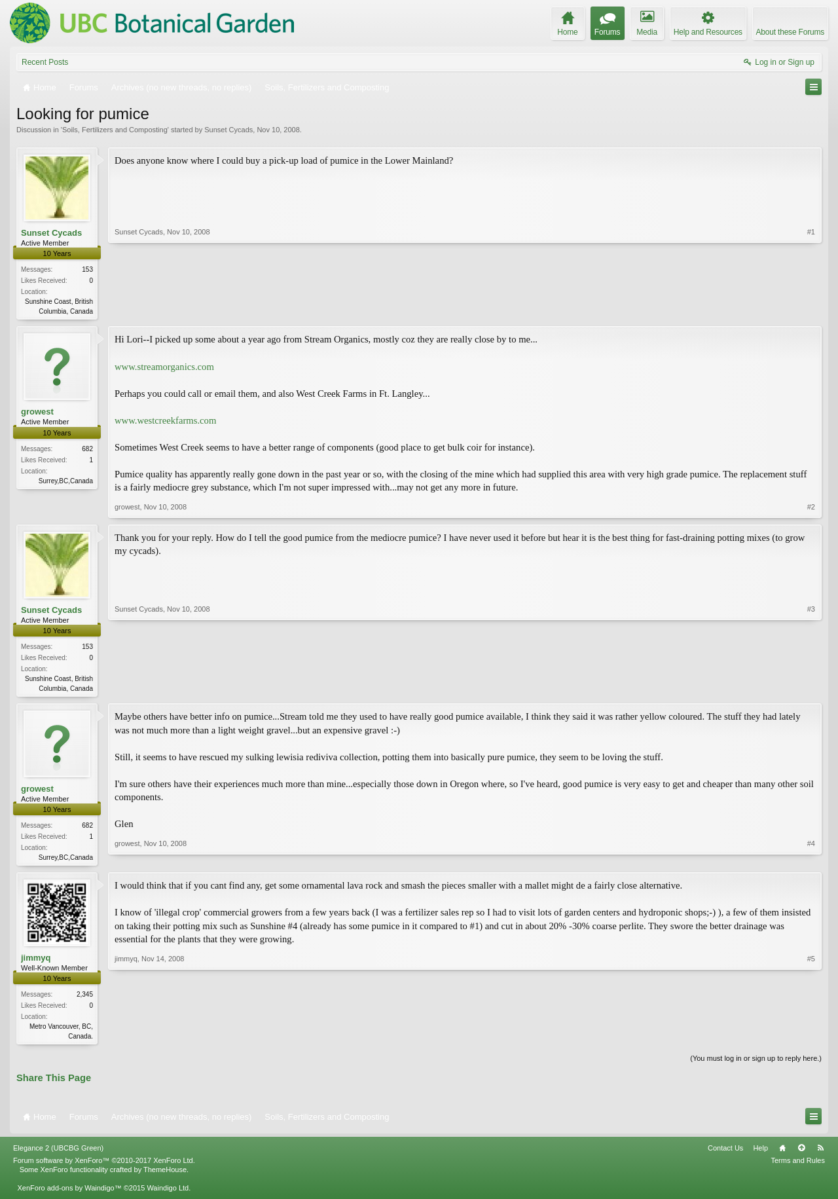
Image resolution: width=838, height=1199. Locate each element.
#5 (811, 1038)
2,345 (85, 998)
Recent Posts (45, 62)
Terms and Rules (798, 1166)
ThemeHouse (165, 1175)
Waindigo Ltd (168, 1193)
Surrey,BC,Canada (66, 482)
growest (37, 413)
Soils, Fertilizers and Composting (115, 130)
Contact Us (725, 1152)
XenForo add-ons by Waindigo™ (69, 1193)
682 (87, 450)
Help (760, 1152)
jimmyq (36, 962)
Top (801, 1152)
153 (87, 269)
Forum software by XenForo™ (104, 1166)
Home (782, 1152)
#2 (811, 508)
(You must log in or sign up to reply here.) (756, 1063)
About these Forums (790, 32)
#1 (811, 310)
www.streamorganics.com (164, 367)
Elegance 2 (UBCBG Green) (58, 1152)
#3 (811, 688)
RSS (820, 1152)
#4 (811, 858)
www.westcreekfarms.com (165, 421)
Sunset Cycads (228, 130)
